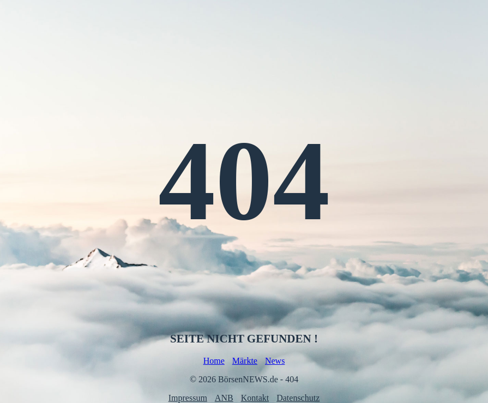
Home (214, 360)
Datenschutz (298, 397)
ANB (224, 397)
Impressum (187, 397)
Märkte (244, 360)
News (275, 360)
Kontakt (255, 397)
